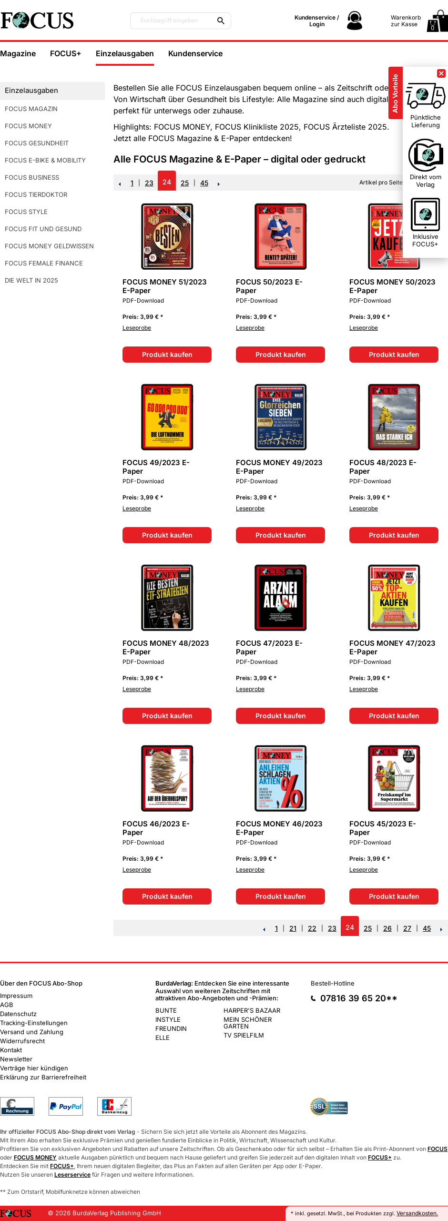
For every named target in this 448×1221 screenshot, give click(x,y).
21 (292, 928)
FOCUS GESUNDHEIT (37, 143)
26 (387, 928)
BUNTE (166, 1010)
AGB (6, 1004)
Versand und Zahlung (31, 1032)
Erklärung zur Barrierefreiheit (43, 1077)
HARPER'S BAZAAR (252, 1010)
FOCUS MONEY (28, 126)
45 (204, 183)
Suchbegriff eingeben (169, 20)
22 (312, 928)
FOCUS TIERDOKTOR (36, 194)
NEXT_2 (219, 184)
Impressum (16, 995)
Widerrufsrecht (22, 1041)
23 (149, 183)
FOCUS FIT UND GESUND (43, 229)
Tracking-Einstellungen (34, 1023)
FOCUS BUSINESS (32, 177)
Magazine (18, 53)
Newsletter (16, 1059)
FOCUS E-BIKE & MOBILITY (45, 160)
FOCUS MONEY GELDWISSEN (49, 246)
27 (407, 928)
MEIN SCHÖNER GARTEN (248, 1023)
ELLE (162, 1037)
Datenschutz (18, 1014)
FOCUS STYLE (26, 211)
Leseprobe (136, 327)
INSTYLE (168, 1019)
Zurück (119, 184)
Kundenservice (195, 53)
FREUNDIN (171, 1028)
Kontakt (11, 1050)
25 (185, 183)
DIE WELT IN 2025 (31, 280)
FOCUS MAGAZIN (31, 108)
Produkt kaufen (167, 354)
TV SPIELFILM (244, 1035)
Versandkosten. (417, 1213)
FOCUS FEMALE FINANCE (44, 263)
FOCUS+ (65, 53)
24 (167, 182)
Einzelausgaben (125, 53)
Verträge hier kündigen (34, 1068)
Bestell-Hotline (333, 983)
